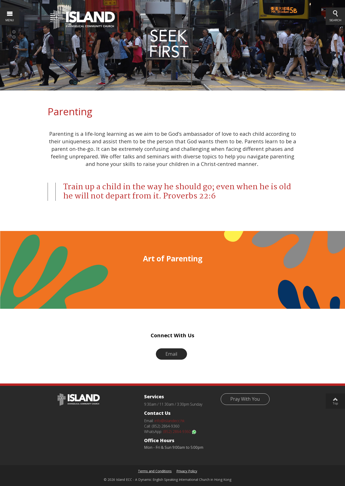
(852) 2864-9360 (179, 431)
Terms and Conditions (155, 471)
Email (171, 354)
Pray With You (245, 399)
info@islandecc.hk (169, 420)
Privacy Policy (186, 471)
